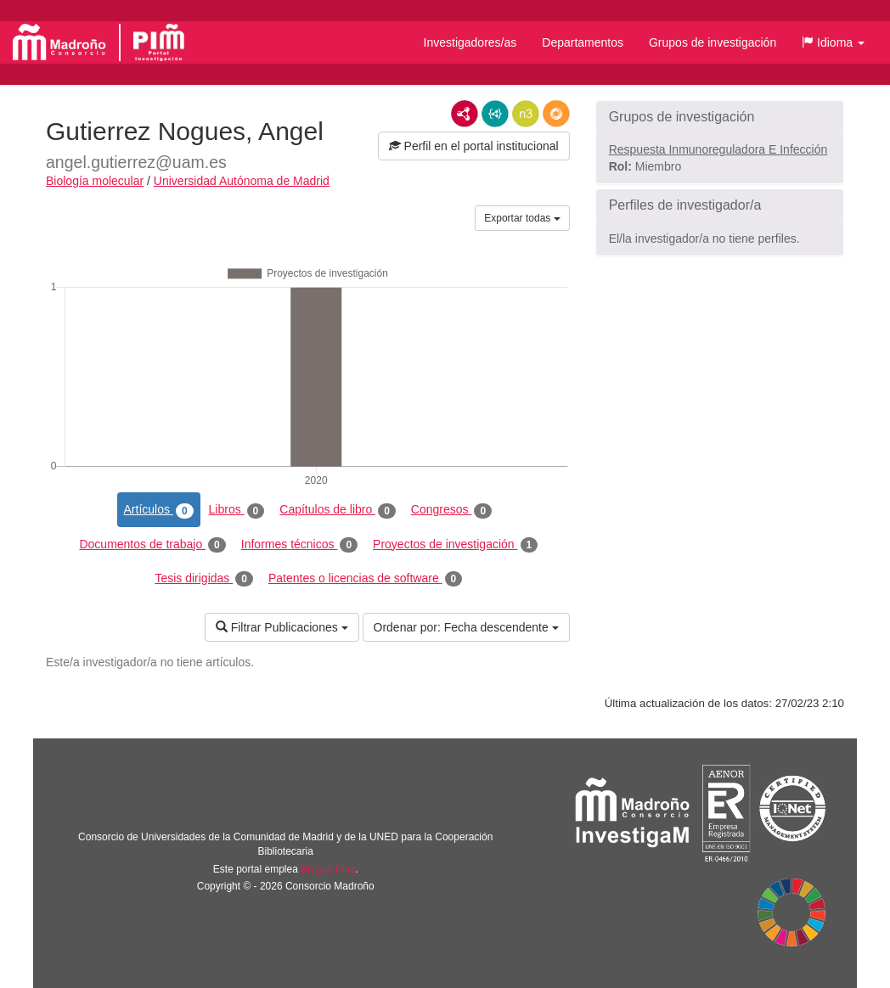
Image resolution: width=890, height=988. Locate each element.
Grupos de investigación (712, 42)
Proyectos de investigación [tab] (455, 545)
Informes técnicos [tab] (299, 545)
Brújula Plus (328, 869)
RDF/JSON (556, 113)
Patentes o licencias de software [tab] (365, 579)
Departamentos (582, 42)
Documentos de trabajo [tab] (152, 545)
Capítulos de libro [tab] (337, 510)
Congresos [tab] (451, 510)
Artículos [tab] (159, 510)
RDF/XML (464, 113)
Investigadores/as (470, 42)
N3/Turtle (525, 113)
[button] (833, 42)
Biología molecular (95, 181)
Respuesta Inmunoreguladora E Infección (718, 149)
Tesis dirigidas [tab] (204, 579)
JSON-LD (495, 113)
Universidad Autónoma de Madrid (242, 181)
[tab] (719, 117)
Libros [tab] (237, 510)
